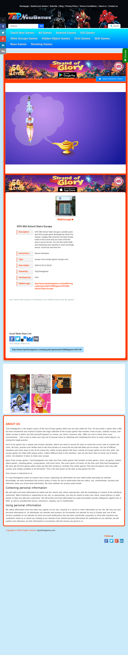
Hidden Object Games (56, 38)
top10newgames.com (46, 530)
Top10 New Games (22, 32)
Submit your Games (39, 6)
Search (116, 26)
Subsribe (53, 6)
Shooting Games (41, 44)
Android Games (66, 32)
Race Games (18, 44)
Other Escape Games (24, 38)
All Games (45, 32)
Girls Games (82, 38)
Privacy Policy (71, 6)
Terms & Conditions (88, 6)
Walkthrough (65, 219)
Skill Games (102, 38)
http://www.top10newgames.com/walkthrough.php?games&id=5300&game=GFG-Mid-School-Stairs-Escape (54, 286)
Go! (41, 26)
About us (102, 6)
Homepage (24, 6)
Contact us (113, 6)
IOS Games (87, 32)
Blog (61, 6)
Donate (125, 55)
